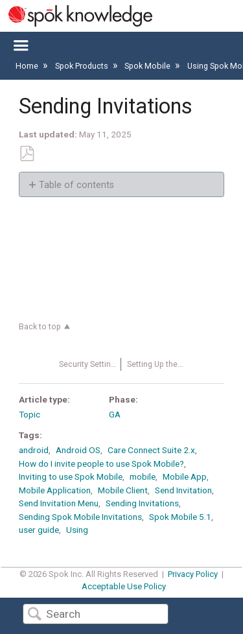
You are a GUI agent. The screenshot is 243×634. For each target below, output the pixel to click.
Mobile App (185, 476)
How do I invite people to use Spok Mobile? (101, 463)
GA (115, 414)
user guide (39, 529)
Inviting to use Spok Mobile (70, 476)
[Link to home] (76, 16)
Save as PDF (26, 154)
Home (28, 66)
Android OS (78, 450)
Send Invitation (183, 490)
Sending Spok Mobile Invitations (80, 516)
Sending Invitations (142, 503)
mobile (143, 476)
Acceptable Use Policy (124, 586)
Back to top (40, 326)
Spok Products (82, 66)
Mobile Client (123, 490)
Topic (29, 414)
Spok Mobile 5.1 (180, 516)
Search (34, 615)
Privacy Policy (193, 574)
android (34, 450)
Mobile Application (55, 490)
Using (77, 529)
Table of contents (76, 185)
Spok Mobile (148, 66)
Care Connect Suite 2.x (151, 450)
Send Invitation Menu (58, 503)
